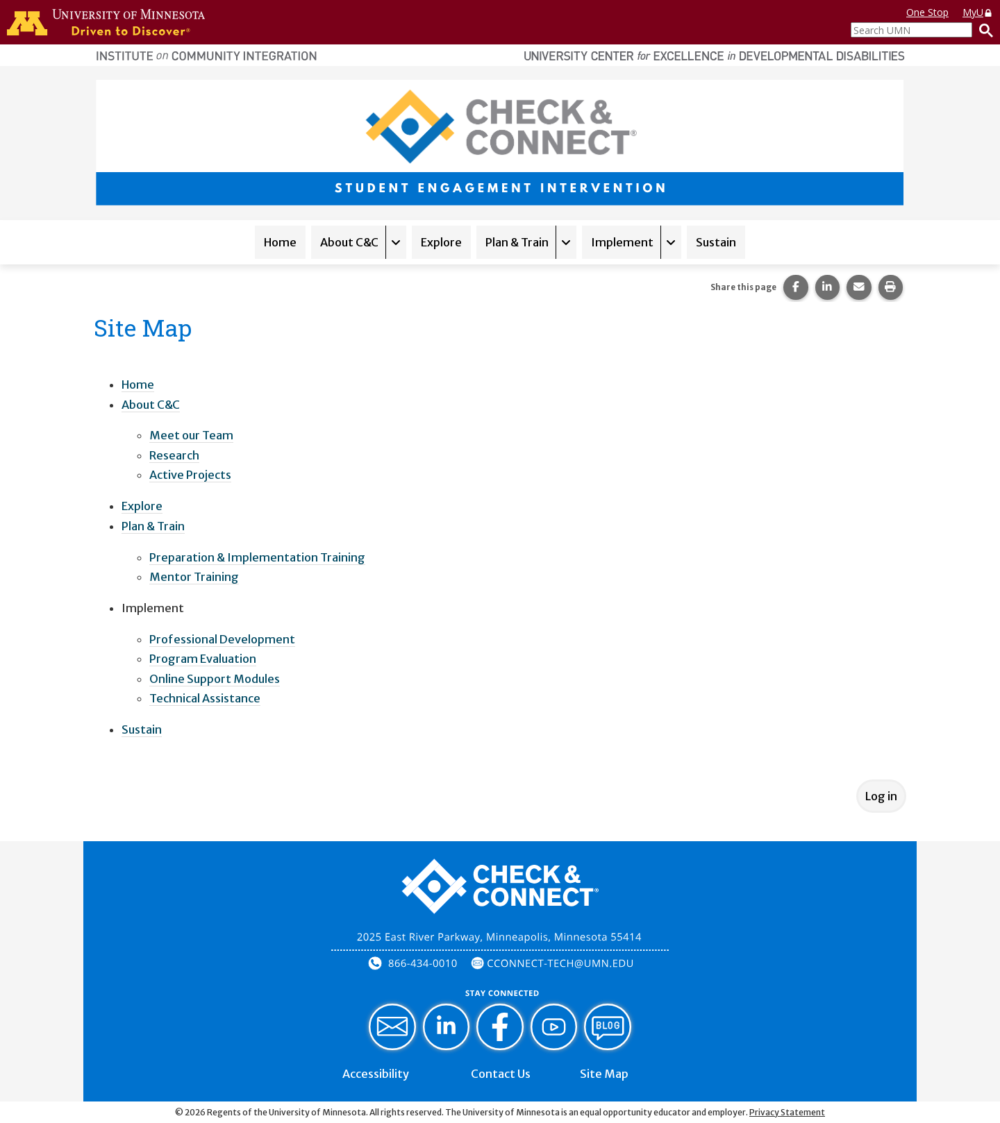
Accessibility (375, 1074)
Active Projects (190, 475)
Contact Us (501, 1074)
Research (174, 455)
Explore (441, 242)
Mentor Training (194, 577)
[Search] (982, 29)
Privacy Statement (787, 1112)
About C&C (349, 242)
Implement (622, 242)
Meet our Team (191, 435)
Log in (881, 796)
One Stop (927, 12)
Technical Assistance (204, 698)
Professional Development (222, 639)
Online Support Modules (214, 679)
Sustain (716, 242)
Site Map (604, 1074)
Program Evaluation (202, 659)
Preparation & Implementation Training (257, 557)
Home (280, 242)
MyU (977, 12)
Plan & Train (517, 242)
